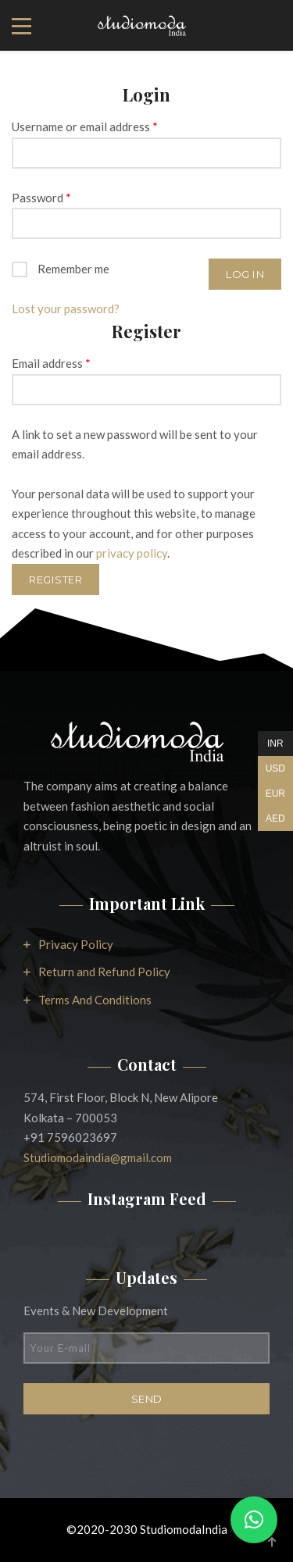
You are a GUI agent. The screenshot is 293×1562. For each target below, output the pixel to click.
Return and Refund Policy (104, 972)
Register (55, 579)
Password (41, 198)
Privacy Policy (75, 944)
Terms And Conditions (95, 1000)
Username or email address (85, 126)
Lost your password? (66, 308)
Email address (51, 363)
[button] (253, 1519)
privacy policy (131, 553)
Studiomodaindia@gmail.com (97, 1157)
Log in (245, 274)
